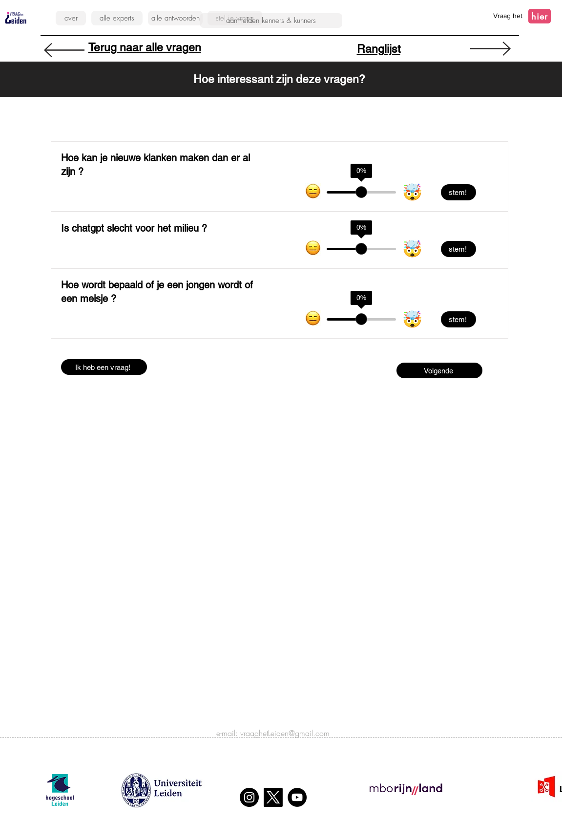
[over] (71, 18)
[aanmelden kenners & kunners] (271, 20)
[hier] (539, 16)
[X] (273, 797)
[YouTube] (297, 797)
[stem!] (458, 192)
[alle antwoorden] (175, 18)
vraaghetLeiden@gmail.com (285, 733)
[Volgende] (439, 370)
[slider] (361, 192)
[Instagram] (249, 797)
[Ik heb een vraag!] (104, 367)
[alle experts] (117, 18)
